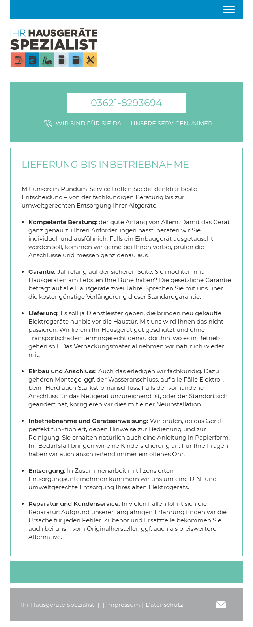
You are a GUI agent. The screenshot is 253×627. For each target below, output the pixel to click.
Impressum (123, 604)
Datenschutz (164, 604)
